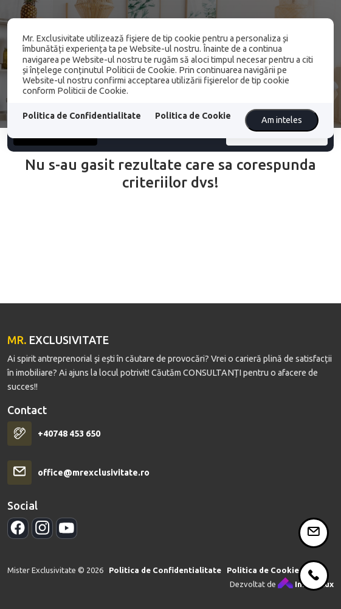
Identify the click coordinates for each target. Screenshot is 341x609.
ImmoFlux (306, 596)
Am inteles (281, 120)
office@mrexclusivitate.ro (94, 485)
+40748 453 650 (69, 446)
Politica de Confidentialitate (81, 116)
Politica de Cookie (193, 116)
